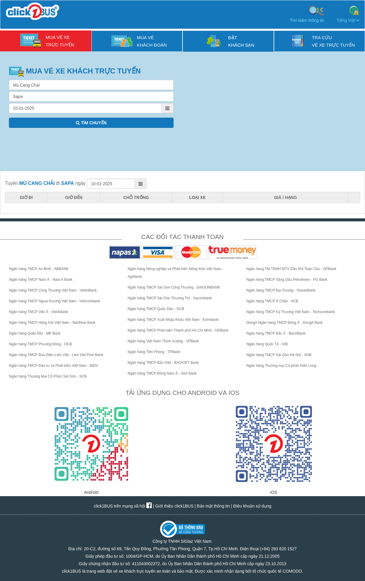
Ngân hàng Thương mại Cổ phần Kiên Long (281, 366)
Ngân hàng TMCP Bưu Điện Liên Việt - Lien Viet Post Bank (56, 355)
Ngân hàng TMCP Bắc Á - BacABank (276, 333)
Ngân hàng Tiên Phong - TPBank (154, 352)
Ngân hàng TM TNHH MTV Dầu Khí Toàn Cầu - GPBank (291, 269)
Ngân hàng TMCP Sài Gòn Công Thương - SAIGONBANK (174, 287)
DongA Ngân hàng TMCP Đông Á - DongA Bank (284, 323)
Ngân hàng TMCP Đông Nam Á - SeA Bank (162, 373)
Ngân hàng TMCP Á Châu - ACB (272, 301)
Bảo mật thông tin (213, 506)
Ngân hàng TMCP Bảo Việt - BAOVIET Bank (163, 363)
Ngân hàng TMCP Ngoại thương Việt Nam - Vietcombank (54, 301)
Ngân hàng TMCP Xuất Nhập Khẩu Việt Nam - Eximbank (173, 320)
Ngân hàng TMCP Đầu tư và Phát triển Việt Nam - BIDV (53, 366)
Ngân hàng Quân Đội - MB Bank (34, 333)
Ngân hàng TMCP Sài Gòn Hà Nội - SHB (279, 355)
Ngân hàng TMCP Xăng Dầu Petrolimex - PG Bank (286, 280)
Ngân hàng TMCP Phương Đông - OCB (40, 344)
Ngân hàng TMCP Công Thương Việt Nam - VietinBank (53, 290)
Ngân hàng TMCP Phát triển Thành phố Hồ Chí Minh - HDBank (178, 330)
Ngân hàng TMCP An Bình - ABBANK (39, 269)
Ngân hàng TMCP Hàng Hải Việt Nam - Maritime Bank (52, 323)
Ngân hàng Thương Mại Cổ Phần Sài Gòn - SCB (48, 376)
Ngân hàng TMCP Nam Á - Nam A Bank (40, 280)
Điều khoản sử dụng (252, 506)
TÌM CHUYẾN (91, 122)
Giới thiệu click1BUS (174, 506)
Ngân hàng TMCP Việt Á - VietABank (38, 312)
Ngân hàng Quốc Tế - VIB (267, 344)
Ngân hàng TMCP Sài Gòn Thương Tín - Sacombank (170, 298)
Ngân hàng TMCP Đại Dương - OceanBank (280, 290)
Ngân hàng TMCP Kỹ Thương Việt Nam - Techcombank (290, 312)
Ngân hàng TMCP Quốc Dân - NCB (156, 309)
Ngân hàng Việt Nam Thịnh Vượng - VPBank (163, 341)
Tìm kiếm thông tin (307, 14)
